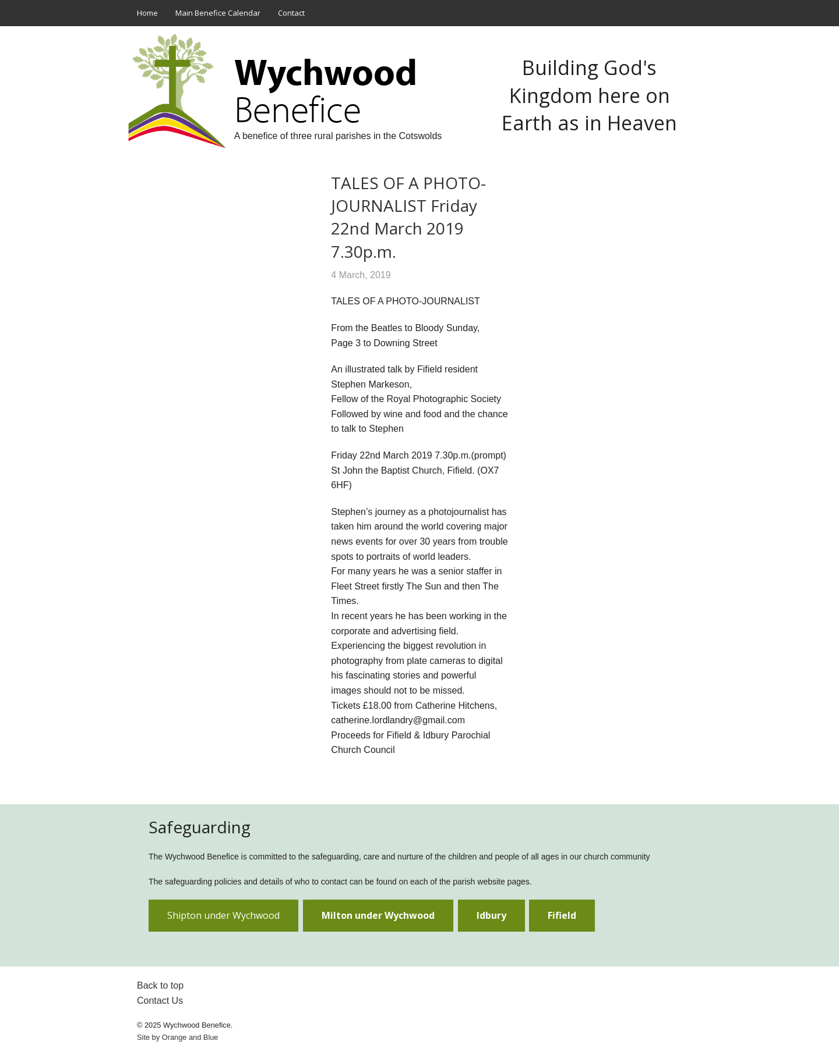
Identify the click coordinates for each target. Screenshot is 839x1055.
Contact (291, 13)
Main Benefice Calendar (217, 13)
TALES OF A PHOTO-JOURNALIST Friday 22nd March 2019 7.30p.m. (408, 217)
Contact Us (160, 1001)
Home (147, 13)
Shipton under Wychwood (223, 915)
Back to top (160, 985)
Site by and (177, 1037)
